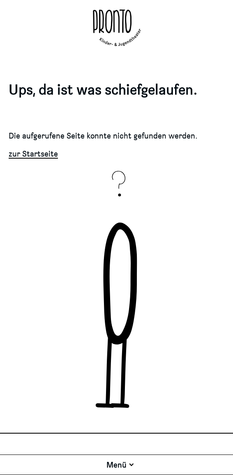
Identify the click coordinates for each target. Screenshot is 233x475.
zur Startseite (33, 154)
